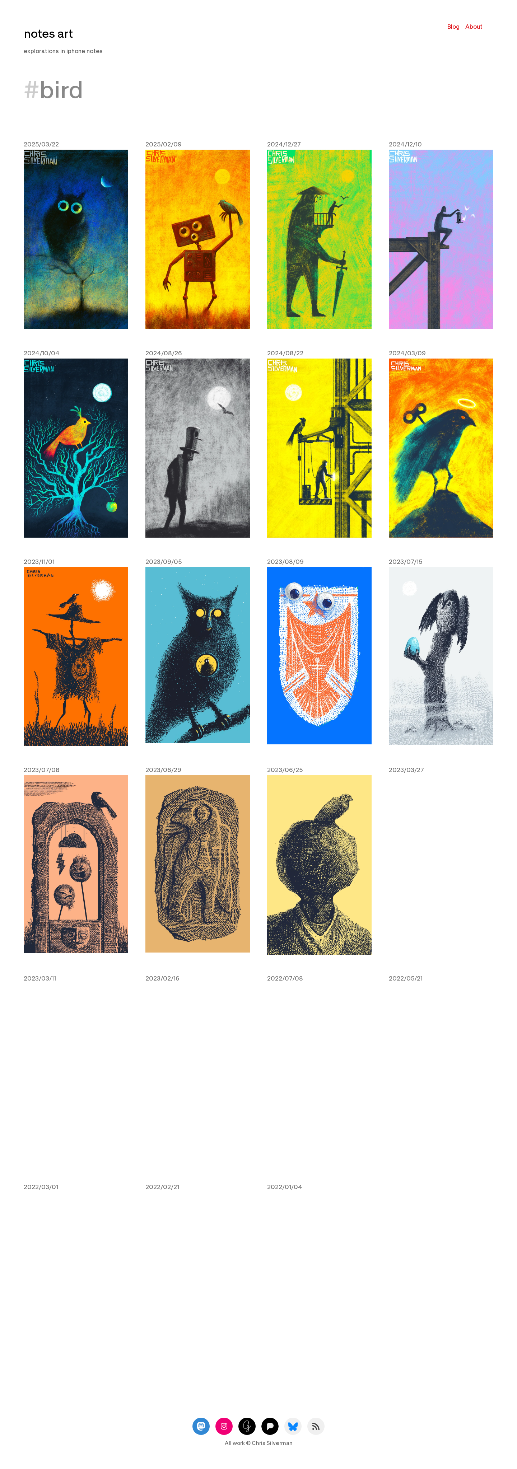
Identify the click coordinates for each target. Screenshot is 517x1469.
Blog (453, 27)
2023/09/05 (163, 560)
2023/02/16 (162, 976)
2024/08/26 (163, 353)
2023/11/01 (39, 560)
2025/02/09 (163, 144)
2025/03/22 (41, 144)
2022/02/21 (162, 1184)
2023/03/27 (406, 768)
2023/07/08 (42, 768)
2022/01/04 (284, 1184)
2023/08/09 (285, 560)
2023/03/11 (40, 976)
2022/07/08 (285, 976)
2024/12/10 (405, 144)
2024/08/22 (285, 353)
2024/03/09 (407, 353)
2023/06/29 (163, 768)
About (474, 27)
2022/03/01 (41, 1184)
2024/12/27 (284, 144)
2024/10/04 (42, 353)
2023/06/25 (285, 768)
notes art (48, 34)
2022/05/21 (406, 976)
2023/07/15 (405, 560)
